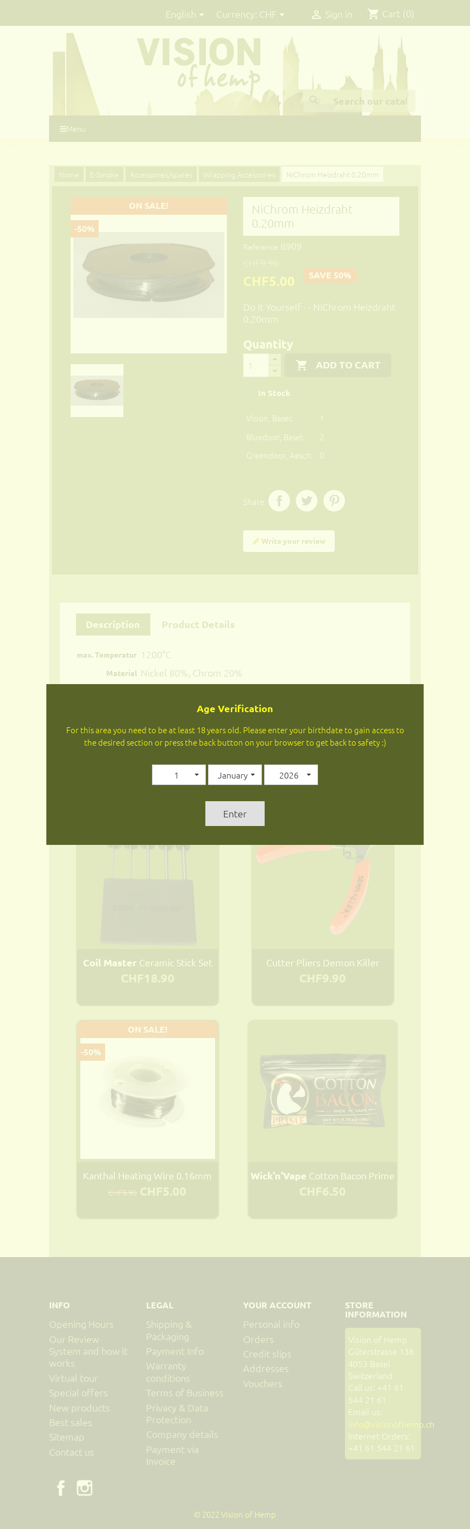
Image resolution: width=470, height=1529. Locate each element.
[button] (179, 774)
